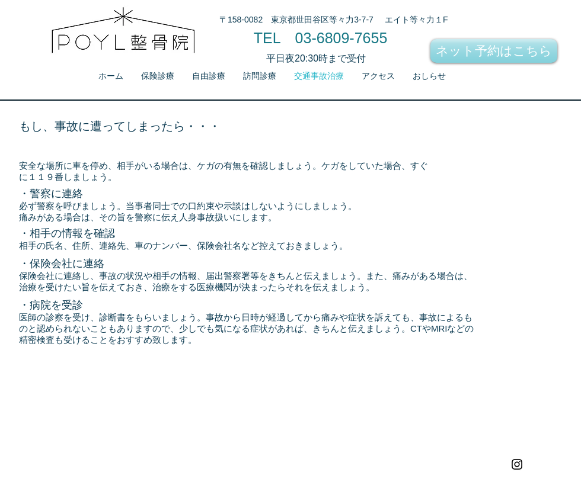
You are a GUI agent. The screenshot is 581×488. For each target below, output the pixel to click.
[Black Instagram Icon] (517, 464)
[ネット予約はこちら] (493, 51)
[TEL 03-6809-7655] (320, 37)
